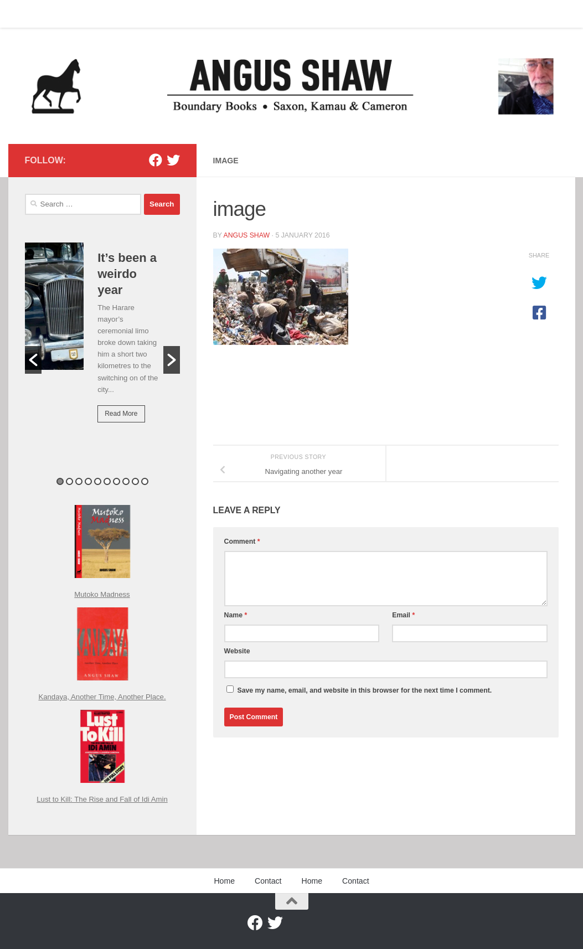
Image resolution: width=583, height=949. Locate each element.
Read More (121, 413)
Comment (242, 541)
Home (26, 13)
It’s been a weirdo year (127, 274)
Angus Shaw (246, 235)
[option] (102, 340)
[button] (33, 360)
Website (237, 651)
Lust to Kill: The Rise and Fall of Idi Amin (102, 799)
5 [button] (97, 481)
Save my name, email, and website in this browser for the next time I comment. (364, 690)
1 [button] (60, 481)
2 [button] (69, 481)
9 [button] (135, 481)
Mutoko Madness (102, 594)
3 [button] (78, 481)
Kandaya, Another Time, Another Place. (102, 697)
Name (235, 615)
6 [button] (107, 481)
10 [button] (144, 481)
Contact (65, 13)
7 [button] (116, 481)
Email (403, 615)
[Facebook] (155, 160)
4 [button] (88, 481)
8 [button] (126, 481)
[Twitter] (173, 160)
